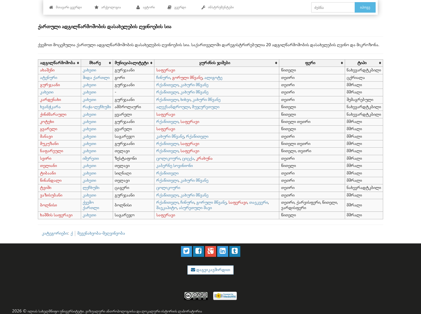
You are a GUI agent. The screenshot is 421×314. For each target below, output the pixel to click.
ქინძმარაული (53, 114)
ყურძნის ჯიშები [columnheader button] (214, 62)
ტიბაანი (48, 173)
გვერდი (176, 7)
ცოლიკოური (168, 158)
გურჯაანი (50, 84)
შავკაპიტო (166, 207)
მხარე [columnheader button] (95, 62)
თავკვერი (258, 202)
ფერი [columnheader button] (310, 62)
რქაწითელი (167, 84)
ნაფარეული (51, 151)
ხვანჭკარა (50, 106)
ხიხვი (185, 99)
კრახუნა (204, 158)
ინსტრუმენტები (217, 7)
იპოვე (365, 7)
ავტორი (145, 7)
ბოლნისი (48, 205)
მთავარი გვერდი (65, 7)
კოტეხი (47, 121)
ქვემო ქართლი (91, 205)
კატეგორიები (55, 233)
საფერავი (165, 70)
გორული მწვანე (187, 77)
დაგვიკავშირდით (212, 269)
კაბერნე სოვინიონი (174, 165)
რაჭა (88, 106)
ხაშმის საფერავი (56, 215)
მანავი (46, 136)
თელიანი (48, 165)
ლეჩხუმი (102, 106)
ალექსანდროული (173, 106)
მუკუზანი (49, 143)
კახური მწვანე (194, 84)
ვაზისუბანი (51, 195)
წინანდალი (50, 180)
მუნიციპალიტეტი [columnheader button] (131, 62)
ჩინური (163, 77)
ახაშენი (47, 70)
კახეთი (89, 70)
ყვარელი (48, 129)
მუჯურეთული (205, 106)
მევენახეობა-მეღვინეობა (101, 233)
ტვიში (45, 187)
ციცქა (188, 158)
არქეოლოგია (107, 7)
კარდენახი (50, 99)
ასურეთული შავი (195, 207)
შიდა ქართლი (96, 77)
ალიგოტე (213, 77)
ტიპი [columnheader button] (361, 62)
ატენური (48, 77)
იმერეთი (91, 158)
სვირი (45, 158)
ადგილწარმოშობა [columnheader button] (57, 62)
